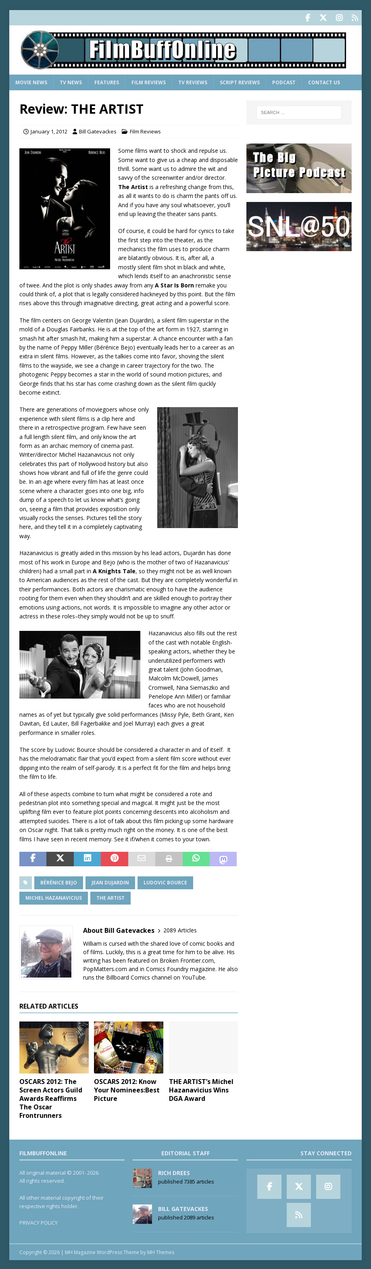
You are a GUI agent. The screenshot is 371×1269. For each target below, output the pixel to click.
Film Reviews (148, 80)
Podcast (284, 80)
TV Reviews (192, 80)
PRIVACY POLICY (38, 1221)
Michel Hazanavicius (53, 896)
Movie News (31, 80)
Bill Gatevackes (98, 130)
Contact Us (324, 80)
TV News (71, 80)
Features (106, 80)
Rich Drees (174, 1171)
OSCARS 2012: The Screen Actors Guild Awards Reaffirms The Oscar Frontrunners (50, 1097)
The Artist (110, 896)
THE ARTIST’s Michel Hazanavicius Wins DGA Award (201, 1089)
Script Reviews (240, 80)
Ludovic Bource (165, 881)
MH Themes (160, 1250)
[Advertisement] (299, 309)
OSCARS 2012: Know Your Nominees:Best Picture (127, 1089)
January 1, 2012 (49, 130)
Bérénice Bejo (58, 881)
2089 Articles (180, 929)
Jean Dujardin (110, 881)
